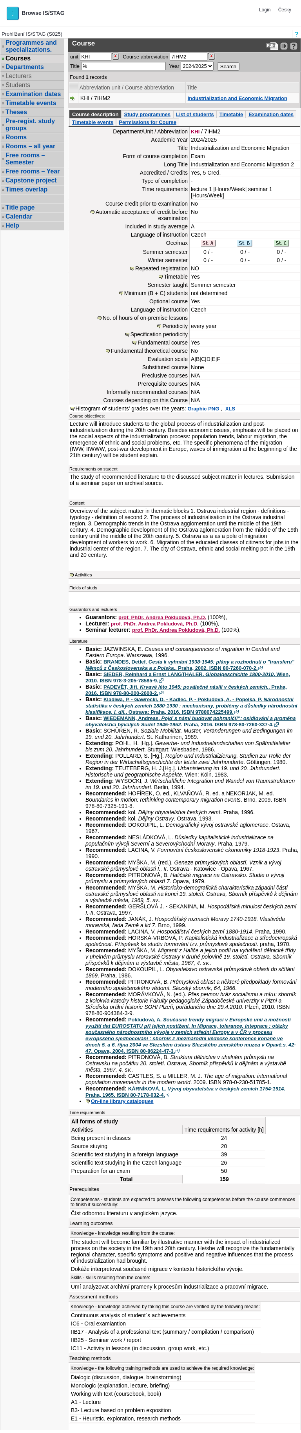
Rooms (16, 137)
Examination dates (33, 94)
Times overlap (26, 189)
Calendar (18, 216)
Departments (24, 67)
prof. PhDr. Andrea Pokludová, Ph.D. (162, 617)
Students (17, 85)
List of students (195, 114)
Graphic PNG (204, 409)
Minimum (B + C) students (156, 293)
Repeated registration (161, 268)
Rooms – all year (30, 146)
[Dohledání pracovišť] (115, 56)
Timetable (231, 114)
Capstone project (31, 180)
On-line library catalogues (122, 1101)
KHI (195, 132)
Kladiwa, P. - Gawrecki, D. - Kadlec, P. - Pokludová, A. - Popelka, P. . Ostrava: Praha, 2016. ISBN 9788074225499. (191, 705)
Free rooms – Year (32, 171)
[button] (13, 13)
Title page (19, 207)
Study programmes (147, 114)
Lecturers (18, 76)
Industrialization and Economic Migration (237, 98)
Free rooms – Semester (25, 159)
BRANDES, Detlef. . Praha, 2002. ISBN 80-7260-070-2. (189, 665)
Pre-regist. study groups (30, 124)
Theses (16, 112)
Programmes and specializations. (31, 46)
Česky (284, 10)
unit (74, 57)
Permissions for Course (147, 122)
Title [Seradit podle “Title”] (192, 87)
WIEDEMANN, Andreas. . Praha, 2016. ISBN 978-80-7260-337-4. (190, 721)
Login (264, 10)
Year (174, 66)
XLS (230, 409)
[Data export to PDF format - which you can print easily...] (272, 46)
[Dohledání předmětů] (211, 56)
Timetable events (30, 103)
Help (12, 225)
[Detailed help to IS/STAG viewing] (294, 46)
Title (75, 66)
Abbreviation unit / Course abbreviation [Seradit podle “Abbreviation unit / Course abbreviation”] (127, 87)
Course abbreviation (145, 57)
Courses (18, 58)
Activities (83, 574)
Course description (95, 114)
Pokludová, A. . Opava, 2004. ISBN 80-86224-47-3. (190, 1035)
